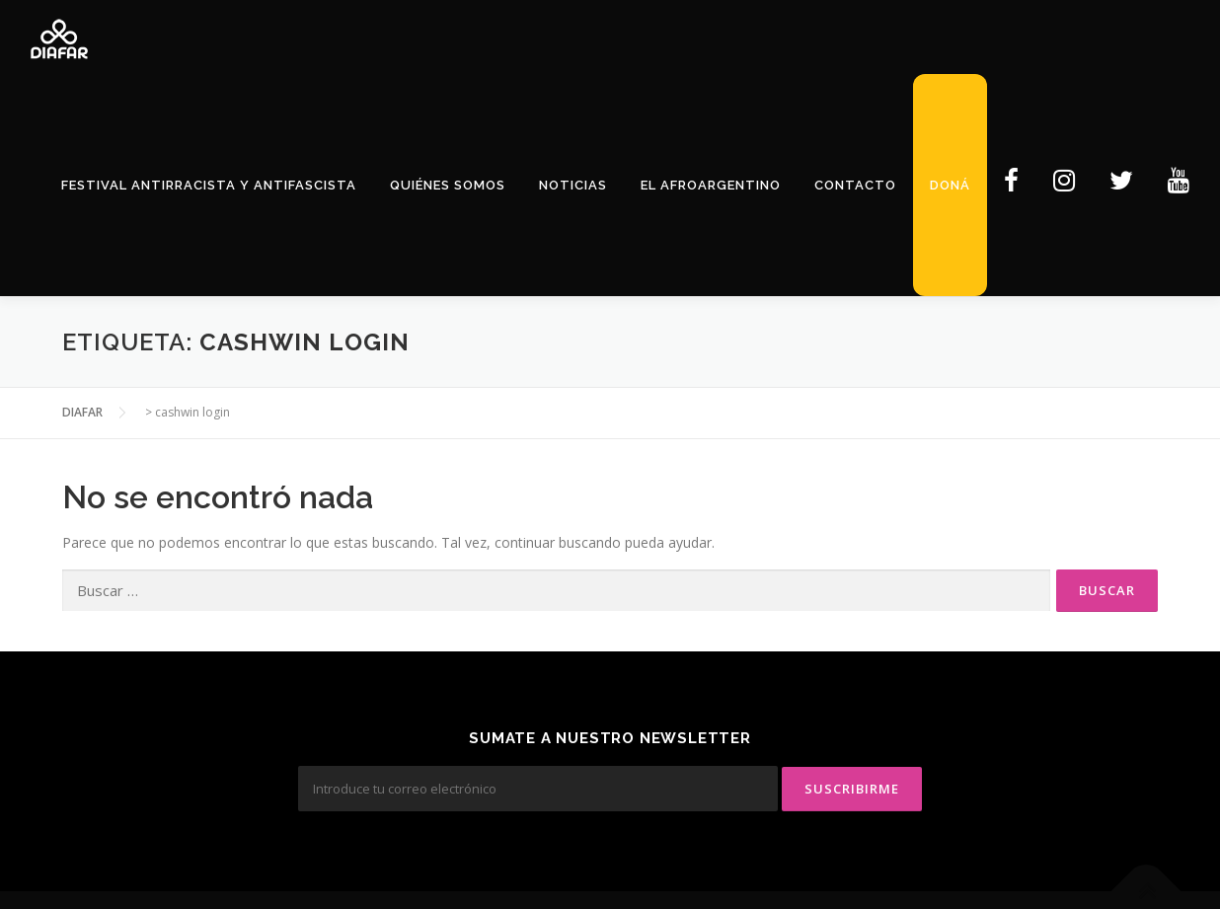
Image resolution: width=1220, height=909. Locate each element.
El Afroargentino (711, 185)
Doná (950, 185)
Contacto (855, 185)
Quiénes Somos (447, 185)
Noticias (573, 185)
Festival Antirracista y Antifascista (208, 185)
